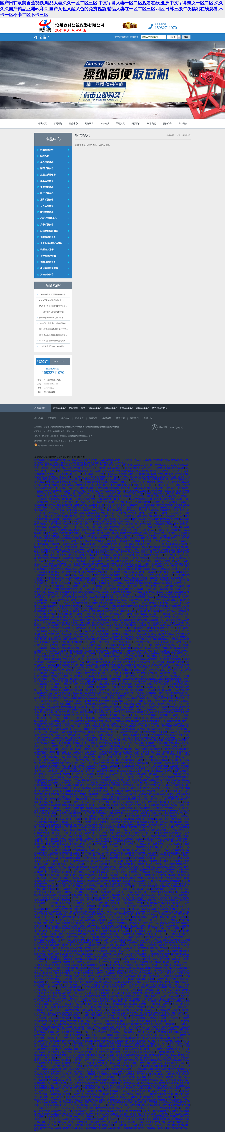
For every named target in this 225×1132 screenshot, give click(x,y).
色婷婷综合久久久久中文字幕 (151, 1122)
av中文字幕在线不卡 (118, 1004)
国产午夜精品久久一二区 (167, 1091)
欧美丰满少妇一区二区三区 (125, 743)
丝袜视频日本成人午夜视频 (61, 903)
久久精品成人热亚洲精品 (153, 1083)
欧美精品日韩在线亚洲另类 (116, 586)
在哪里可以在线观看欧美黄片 (109, 973)
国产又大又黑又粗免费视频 (101, 976)
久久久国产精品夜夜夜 (149, 976)
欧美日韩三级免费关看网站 (119, 695)
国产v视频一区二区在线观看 (80, 555)
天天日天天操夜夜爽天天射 (75, 1108)
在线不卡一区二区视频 (154, 533)
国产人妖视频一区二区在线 (81, 735)
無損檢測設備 (46, 150)
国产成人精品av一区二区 (56, 701)
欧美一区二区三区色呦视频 (59, 909)
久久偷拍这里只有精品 (170, 594)
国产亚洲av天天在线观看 (83, 1111)
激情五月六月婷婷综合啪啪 (85, 810)
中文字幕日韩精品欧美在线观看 (152, 987)
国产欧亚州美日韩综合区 (56, 1074)
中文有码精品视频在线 (48, 544)
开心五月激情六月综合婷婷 (175, 864)
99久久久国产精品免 (140, 723)
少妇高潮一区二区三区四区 (53, 468)
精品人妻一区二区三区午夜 (173, 631)
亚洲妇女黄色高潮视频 (81, 788)
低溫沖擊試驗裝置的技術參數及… (53, 317)
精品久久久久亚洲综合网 (123, 1122)
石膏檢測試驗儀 (48, 256)
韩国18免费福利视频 (108, 766)
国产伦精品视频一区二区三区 (117, 530)
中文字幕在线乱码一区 (150, 746)
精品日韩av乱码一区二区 (156, 687)
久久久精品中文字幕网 (69, 1024)
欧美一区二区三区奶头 (155, 465)
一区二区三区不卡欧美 (132, 656)
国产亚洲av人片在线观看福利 (48, 681)
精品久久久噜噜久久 (115, 1088)
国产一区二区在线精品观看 (173, 611)
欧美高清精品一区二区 (64, 886)
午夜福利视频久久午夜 (89, 942)
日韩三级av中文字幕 (83, 959)
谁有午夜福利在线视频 (48, 558)
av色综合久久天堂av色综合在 (94, 594)
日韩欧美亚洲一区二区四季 (164, 502)
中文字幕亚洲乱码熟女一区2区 (100, 945)
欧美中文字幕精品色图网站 (111, 510)
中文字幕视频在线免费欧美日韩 (68, 1021)
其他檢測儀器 (46, 274)
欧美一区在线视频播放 (116, 667)
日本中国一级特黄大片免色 (144, 914)
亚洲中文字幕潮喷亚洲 (169, 875)
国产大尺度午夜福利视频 (141, 923)
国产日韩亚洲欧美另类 (89, 569)
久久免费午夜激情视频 (120, 592)
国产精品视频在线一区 (128, 659)
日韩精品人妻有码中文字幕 (64, 1055)
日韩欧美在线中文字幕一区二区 (102, 732)
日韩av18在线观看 (80, 709)
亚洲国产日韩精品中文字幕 (109, 774)
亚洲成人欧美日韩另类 (151, 603)
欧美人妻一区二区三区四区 (139, 527)
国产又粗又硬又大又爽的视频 (71, 847)
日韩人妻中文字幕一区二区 (64, 600)
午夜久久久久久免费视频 (63, 740)
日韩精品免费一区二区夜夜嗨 (106, 726)
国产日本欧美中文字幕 (164, 900)
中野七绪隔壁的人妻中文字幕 (77, 639)
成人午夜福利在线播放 (106, 555)
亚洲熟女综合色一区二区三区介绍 (113, 914)
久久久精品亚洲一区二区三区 (164, 847)
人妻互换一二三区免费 (53, 704)
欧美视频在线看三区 (49, 642)
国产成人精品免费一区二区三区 (93, 592)
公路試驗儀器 (46, 206)
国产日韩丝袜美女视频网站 (150, 620)
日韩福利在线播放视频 (61, 1049)
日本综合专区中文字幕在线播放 (73, 934)
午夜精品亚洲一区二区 (99, 670)
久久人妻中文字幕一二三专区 (117, 519)
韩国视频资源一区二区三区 (164, 479)
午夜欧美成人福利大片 (116, 474)
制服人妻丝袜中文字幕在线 (145, 507)
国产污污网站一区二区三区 (101, 791)
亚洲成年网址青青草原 (89, 516)
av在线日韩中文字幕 (174, 1038)
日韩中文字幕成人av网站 (115, 1091)
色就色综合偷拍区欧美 (108, 771)
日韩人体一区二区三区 (131, 482)
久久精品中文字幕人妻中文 (85, 491)
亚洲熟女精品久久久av (139, 889)
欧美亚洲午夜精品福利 (149, 990)
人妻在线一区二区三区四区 (143, 909)
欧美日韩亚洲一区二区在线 (57, 491)
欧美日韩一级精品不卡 (57, 844)
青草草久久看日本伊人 (116, 505)
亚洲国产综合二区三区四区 (107, 959)
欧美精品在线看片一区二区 (145, 917)
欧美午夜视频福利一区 (45, 785)
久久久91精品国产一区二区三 (71, 614)
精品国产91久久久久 (48, 796)
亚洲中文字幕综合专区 (132, 959)
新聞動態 (57, 123)
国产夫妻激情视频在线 (84, 684)
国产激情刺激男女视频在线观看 (150, 679)
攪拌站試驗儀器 (160, 408)
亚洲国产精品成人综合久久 (122, 1080)
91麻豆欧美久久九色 (72, 535)
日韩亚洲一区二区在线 (59, 583)
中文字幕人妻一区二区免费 (64, 679)
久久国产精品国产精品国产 (61, 499)
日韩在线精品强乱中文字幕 (91, 827)
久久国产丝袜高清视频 (162, 474)
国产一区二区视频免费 (97, 620)
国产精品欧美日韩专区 (143, 597)
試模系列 (44, 156)
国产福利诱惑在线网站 (139, 628)
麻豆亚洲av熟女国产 (148, 471)
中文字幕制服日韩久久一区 (112, 802)
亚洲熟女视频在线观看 (69, 530)
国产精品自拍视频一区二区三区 (164, 1018)
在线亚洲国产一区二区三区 (76, 659)
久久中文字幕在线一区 (108, 502)
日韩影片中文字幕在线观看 (73, 558)
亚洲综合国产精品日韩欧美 (116, 634)
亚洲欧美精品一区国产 (80, 578)
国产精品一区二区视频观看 (91, 507)
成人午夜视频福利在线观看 (66, 878)
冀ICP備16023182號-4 (51, 436)
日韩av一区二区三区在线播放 (73, 488)
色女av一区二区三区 (172, 603)
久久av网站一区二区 (172, 1046)
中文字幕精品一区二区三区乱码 (91, 715)
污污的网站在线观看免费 (50, 1046)
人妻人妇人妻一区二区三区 (76, 1046)
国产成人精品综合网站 (82, 897)
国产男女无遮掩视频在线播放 (146, 516)
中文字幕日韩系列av (120, 1021)
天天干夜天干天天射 (163, 906)
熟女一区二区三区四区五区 (164, 726)
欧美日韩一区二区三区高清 (162, 491)
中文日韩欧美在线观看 (112, 580)
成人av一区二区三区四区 (163, 1071)
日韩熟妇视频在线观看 (168, 1010)
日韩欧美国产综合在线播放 (139, 906)
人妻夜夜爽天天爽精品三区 (70, 883)
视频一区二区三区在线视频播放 (49, 465)
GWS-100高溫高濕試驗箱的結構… (53, 294)
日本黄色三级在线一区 (70, 474)
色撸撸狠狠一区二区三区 (170, 984)
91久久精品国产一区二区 (126, 1125)
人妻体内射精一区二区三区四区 (147, 796)
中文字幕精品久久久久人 (83, 476)
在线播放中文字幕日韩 (159, 510)
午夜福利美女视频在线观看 (174, 535)
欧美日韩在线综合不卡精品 (53, 513)
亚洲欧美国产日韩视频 (68, 665)
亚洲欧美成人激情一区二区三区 (55, 810)
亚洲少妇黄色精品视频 (98, 940)
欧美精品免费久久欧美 (118, 479)
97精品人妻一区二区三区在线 (172, 1035)
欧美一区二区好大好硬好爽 (157, 521)
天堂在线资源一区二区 (53, 754)
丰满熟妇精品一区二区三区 (176, 780)
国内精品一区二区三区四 (113, 850)
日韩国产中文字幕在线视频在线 (80, 704)
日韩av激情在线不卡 (112, 1007)
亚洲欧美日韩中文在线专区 (114, 869)
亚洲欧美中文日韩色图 (48, 721)
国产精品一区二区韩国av (107, 650)
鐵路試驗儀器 (142, 408)
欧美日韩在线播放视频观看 (171, 586)
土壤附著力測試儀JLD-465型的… (52, 346)
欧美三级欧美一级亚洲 (76, 794)
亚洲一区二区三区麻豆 (164, 538)
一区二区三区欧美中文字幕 (108, 735)
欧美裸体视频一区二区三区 (141, 1032)
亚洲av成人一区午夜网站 (90, 634)
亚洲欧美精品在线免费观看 (59, 959)
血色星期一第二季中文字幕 (147, 608)
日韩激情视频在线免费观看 (157, 653)
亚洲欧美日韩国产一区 (76, 754)
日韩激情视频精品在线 (148, 631)
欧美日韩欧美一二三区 (107, 476)
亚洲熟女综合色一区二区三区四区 (117, 679)
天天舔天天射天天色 (65, 673)
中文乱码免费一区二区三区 (93, 1010)
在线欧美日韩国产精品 (61, 1052)
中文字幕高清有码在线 (175, 620)
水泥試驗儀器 (46, 187)
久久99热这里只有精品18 (50, 535)
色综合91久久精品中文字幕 (122, 594)
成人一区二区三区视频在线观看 (74, 746)
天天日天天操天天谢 (90, 777)
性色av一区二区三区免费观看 (112, 628)
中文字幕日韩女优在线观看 (98, 707)
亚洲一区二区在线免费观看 (150, 1038)
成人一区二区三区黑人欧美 (162, 580)
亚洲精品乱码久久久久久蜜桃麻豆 (122, 1063)
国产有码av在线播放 (133, 465)
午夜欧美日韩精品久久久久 (146, 642)
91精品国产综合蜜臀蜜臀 (83, 906)
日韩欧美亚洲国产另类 (118, 920)
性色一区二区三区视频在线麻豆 (136, 844)
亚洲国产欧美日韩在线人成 (64, 516)
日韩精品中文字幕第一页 (140, 552)
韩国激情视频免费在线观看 (89, 499)
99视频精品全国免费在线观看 (126, 718)
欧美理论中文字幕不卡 (72, 743)
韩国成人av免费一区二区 (121, 608)
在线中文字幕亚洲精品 (139, 474)
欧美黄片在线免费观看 (77, 465)
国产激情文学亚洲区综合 (125, 1128)
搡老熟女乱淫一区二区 (60, 563)
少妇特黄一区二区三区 (76, 670)
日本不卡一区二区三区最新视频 (171, 485)
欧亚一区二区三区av (54, 502)
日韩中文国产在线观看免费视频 (104, 488)
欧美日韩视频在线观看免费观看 (72, 799)
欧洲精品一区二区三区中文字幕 (89, 505)
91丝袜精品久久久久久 (59, 575)
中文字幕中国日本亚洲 (175, 878)
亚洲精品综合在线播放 (89, 698)
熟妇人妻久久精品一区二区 (164, 830)
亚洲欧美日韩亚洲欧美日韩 (134, 824)
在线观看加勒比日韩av (164, 1024)
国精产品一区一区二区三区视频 (98, 749)
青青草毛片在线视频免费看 (105, 482)
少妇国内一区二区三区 (167, 841)
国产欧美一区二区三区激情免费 (61, 552)
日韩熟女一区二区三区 (51, 524)
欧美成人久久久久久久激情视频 (118, 693)
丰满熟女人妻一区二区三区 (146, 670)
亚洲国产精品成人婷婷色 (167, 519)
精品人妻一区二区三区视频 (64, 597)
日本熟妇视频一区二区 (108, 533)
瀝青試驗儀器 (46, 199)
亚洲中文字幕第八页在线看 (175, 749)
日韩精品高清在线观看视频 (58, 709)
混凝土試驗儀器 (48, 175)
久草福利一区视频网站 (91, 1015)
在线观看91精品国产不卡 (161, 897)
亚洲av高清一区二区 (121, 917)
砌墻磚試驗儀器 (48, 262)
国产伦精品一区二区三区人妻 (121, 665)
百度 (83, 408)
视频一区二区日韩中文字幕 (96, 642)
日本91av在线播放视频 (98, 841)
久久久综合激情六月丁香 (130, 563)
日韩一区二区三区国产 (147, 883)
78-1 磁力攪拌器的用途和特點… (52, 312)
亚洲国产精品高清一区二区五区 (66, 729)
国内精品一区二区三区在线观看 (72, 1122)
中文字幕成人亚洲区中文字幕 (144, 617)
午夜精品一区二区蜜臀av (83, 774)
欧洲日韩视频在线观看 (70, 853)
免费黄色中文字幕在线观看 (142, 505)
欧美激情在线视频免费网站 (168, 833)
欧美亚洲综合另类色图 (84, 911)
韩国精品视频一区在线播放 (141, 819)
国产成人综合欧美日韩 (121, 998)
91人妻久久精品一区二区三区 (104, 1097)
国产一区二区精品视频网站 (101, 763)
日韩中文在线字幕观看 (68, 648)
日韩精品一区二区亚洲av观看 (142, 572)
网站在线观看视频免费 (141, 499)
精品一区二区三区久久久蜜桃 (94, 998)
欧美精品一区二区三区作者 (139, 549)
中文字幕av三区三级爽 (53, 726)
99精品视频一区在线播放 (90, 527)
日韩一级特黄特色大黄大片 (155, 1043)
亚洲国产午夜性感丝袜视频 (144, 586)
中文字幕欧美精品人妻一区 (147, 614)
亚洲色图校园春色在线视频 (55, 956)
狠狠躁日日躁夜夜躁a (122, 541)
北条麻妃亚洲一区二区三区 (59, 1116)
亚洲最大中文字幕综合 (70, 822)
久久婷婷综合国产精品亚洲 (156, 482)
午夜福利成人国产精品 (70, 606)
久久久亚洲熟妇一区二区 (119, 833)
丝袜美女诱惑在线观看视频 (47, 867)
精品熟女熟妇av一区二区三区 (149, 965)
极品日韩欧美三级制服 (95, 965)
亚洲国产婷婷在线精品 (119, 796)
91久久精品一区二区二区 (172, 737)
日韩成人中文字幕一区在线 (147, 541)
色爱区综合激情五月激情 (141, 827)
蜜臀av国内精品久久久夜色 (175, 648)
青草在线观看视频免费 (106, 1083)
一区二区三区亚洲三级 (83, 973)
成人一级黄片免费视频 (57, 533)
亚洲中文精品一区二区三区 (136, 676)
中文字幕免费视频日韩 (68, 1015)
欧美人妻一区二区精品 (132, 488)
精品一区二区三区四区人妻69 (132, 1001)
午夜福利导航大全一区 (137, 1094)
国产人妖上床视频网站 (91, 1007)
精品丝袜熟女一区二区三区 (155, 791)
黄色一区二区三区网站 (129, 555)
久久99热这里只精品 (61, 586)
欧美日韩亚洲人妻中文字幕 (95, 1085)
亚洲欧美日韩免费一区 (163, 561)
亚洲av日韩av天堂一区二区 (114, 777)
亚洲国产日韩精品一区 (66, 892)
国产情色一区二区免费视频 (112, 836)
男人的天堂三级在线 (152, 476)
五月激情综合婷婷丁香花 (104, 611)
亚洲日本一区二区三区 (169, 1021)
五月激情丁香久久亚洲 (118, 538)
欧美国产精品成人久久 (179, 937)
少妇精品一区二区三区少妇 (59, 561)
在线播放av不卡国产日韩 (71, 796)
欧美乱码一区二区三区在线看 (90, 923)
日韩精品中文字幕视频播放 (95, 822)
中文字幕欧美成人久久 (121, 485)
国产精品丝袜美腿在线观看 (64, 572)
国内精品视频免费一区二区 (62, 914)
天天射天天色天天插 (159, 735)
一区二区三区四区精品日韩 (70, 1057)
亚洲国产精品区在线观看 (60, 872)
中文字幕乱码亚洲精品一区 (169, 600)
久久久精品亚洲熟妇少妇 (122, 841)
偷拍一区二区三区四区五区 (139, 850)
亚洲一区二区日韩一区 (143, 519)
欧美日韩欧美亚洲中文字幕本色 (53, 788)
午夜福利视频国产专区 (130, 766)
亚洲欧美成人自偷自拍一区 (91, 1055)
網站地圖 (73, 408)
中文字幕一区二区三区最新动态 (168, 850)
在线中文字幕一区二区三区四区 (133, 645)
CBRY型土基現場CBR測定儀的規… (53, 323)
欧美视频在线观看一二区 (163, 628)
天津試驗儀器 (110, 408)
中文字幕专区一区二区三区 (69, 541)
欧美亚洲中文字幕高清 (71, 642)
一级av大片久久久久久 (109, 824)
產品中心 (73, 123)
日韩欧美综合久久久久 (76, 791)
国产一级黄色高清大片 (98, 614)
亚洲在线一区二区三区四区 (93, 538)
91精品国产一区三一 (115, 816)
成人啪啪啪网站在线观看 (63, 805)
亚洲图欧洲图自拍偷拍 (109, 1099)
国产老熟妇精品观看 (68, 942)
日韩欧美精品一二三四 (132, 903)
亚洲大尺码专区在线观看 (165, 549)
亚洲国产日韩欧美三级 (68, 917)
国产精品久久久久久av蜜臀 (89, 519)
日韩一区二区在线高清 (130, 476)
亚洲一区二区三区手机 (143, 886)
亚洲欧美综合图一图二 (143, 833)
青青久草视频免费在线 (176, 544)
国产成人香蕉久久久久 (174, 940)
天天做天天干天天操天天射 (68, 1012)
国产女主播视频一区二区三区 (132, 524)
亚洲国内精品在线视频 (66, 928)
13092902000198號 (55, 445)
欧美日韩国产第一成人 (109, 760)
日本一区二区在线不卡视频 (47, 718)
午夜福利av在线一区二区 (121, 614)
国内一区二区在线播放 (84, 1049)
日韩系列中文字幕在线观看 (108, 496)
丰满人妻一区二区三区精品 (84, 766)
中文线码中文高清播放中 (65, 589)
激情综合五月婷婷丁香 (61, 676)
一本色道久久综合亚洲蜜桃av (121, 883)
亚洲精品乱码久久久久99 (155, 732)
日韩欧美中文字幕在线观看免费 (79, 681)
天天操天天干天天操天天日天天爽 (64, 631)
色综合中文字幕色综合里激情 (76, 611)
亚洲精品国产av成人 (179, 754)
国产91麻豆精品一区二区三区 (85, 850)
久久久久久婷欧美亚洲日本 (112, 895)
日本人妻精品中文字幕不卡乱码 (116, 569)
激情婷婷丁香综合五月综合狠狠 (158, 1097)
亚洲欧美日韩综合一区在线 (142, 690)
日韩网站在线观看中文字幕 (61, 830)
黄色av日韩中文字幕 (86, 914)
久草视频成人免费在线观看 (126, 721)
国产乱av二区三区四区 (111, 1071)
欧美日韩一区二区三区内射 (114, 889)
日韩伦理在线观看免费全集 (167, 881)
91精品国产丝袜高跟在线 (135, 774)
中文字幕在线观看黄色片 (169, 853)
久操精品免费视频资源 (55, 841)
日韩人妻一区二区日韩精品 (134, 1018)
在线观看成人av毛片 (119, 822)
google (179, 427)
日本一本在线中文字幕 (91, 1091)
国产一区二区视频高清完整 (61, 923)
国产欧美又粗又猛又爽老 (86, 824)
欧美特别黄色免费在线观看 (82, 1114)
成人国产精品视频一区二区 (103, 709)
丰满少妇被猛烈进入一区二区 (110, 906)
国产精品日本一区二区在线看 (88, 561)
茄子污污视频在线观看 (110, 1077)
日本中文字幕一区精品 (134, 698)
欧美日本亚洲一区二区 (128, 709)
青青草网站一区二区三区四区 (90, 805)
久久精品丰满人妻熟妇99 (149, 813)
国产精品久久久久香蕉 (64, 931)
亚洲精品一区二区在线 (84, 653)
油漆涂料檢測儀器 (49, 231)
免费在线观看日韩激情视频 (162, 578)
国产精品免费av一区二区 (142, 928)
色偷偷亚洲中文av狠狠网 (88, 673)
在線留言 (182, 123)
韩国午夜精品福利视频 (95, 920)
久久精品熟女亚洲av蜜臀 (54, 625)
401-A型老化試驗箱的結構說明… (52, 300)
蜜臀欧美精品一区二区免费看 (149, 740)
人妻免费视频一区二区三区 (142, 600)
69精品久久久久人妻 (147, 1035)
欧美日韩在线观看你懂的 (141, 872)
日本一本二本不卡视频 (161, 667)
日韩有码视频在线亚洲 (111, 881)
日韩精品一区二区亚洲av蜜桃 (127, 707)
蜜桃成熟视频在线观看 (171, 822)
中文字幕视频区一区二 (112, 493)
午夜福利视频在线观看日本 (156, 563)
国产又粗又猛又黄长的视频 (47, 940)
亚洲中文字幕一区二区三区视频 (159, 839)
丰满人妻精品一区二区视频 (64, 510)
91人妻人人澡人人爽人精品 (118, 507)
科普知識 (104, 123)
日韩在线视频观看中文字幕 (130, 583)
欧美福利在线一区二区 (151, 1046)
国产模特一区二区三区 (51, 1128)
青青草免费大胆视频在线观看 (137, 900)
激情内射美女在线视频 (164, 695)
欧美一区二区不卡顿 (168, 895)
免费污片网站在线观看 (137, 491)
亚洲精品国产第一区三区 (100, 721)
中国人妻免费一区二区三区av (115, 723)
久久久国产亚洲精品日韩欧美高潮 (83, 513)
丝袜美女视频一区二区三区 (143, 1010)
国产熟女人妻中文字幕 (80, 482)
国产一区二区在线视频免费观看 (72, 603)
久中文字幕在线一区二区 (63, 836)
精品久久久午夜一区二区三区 (83, 656)
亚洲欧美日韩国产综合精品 (157, 488)
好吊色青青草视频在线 (141, 858)
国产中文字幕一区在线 (87, 760)
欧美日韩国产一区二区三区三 (69, 945)
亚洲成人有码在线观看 (102, 746)
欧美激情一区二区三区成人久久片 (105, 465)
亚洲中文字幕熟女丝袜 (53, 485)
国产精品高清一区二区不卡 (81, 496)
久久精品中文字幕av (112, 900)
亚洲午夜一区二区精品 (61, 1071)
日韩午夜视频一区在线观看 (133, 650)
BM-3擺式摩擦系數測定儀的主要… (53, 329)
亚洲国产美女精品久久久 (174, 743)
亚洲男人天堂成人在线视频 (143, 715)
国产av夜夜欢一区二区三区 (77, 547)
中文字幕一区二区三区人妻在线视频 (68, 1035)
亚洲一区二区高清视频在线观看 (50, 757)
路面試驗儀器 (46, 168)
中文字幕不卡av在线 (106, 583)
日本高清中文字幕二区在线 (116, 737)
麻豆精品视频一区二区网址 (83, 771)
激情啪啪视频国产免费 (105, 897)
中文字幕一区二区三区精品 (141, 513)
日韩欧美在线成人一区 (82, 521)
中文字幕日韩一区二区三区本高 (155, 709)
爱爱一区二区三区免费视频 (59, 505)
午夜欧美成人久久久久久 (129, 867)
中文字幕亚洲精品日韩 (168, 572)
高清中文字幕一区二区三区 (116, 499)
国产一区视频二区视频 (68, 889)
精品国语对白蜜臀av (172, 659)
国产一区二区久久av (153, 799)
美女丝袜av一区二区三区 (96, 796)
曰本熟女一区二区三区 (87, 962)
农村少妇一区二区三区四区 (132, 757)
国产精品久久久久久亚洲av (150, 665)
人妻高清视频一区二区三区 (103, 659)
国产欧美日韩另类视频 (123, 785)
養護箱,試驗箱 (47, 249)
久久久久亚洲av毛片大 (119, 864)
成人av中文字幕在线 (62, 695)
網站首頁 (42, 123)
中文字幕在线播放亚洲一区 (141, 1091)
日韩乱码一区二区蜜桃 (167, 530)
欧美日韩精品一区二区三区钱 (92, 833)
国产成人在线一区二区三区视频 (116, 516)
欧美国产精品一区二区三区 (80, 549)
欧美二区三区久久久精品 (79, 566)
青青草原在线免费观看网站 (80, 951)
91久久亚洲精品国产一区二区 (113, 875)
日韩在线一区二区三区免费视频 (87, 586)
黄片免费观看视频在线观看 (64, 569)
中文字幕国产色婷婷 (174, 1012)
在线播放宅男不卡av (69, 594)
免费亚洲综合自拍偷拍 (171, 507)
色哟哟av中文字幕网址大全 (130, 521)
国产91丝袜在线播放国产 (65, 493)
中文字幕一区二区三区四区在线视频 (131, 847)
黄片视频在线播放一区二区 (136, 1071)
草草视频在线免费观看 (57, 482)
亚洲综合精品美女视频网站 (128, 1043)
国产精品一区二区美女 (118, 1105)
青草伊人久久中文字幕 (176, 729)
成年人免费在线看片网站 (167, 496)
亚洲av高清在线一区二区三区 (106, 578)
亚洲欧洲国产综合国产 (45, 752)
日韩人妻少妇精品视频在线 (95, 631)
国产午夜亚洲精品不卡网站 (130, 799)
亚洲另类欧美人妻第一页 (46, 474)
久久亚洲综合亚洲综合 (83, 563)
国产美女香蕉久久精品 (101, 1102)
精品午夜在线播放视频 (143, 673)
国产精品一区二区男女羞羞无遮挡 (156, 1057)
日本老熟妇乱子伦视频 (144, 1085)
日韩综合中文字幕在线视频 (102, 799)
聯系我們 (151, 123)
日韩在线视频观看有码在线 (137, 566)
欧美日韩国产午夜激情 (49, 965)
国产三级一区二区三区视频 (68, 855)
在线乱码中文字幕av (169, 1108)
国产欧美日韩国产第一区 (104, 524)
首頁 (178, 135)
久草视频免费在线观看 (76, 485)
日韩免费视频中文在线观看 (122, 878)
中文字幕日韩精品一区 (118, 715)
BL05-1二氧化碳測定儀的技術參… (53, 335)
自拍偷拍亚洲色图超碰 (58, 771)
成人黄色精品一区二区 (141, 920)
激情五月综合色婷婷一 (177, 679)
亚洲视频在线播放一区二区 (135, 547)
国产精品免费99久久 (176, 606)
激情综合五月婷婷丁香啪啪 (160, 712)
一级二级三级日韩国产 (178, 1007)
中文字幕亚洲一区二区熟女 (166, 931)
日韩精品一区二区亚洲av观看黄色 (50, 496)
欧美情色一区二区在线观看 (135, 558)
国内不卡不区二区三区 (178, 493)
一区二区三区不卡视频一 (133, 575)
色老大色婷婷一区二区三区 (80, 1029)
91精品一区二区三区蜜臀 (69, 819)
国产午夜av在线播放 (150, 721)
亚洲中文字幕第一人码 (150, 743)
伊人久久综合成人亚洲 (164, 827)
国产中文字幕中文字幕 (134, 1114)
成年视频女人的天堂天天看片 (108, 712)
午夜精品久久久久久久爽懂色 (65, 808)
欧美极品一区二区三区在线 (71, 864)
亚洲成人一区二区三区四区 (84, 802)
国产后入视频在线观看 (116, 572)
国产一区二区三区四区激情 (168, 513)
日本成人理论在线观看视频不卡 (154, 636)
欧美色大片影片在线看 (179, 782)
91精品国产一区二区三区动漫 (174, 471)
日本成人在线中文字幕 (68, 785)
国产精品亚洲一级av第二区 (132, 684)
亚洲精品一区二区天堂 (91, 1024)
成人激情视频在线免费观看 (91, 572)
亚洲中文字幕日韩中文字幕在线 (125, 1027)
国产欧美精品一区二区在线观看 (119, 544)
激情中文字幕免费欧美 (175, 665)
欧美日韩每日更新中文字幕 (66, 538)
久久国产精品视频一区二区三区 (107, 566)
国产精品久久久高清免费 (54, 555)
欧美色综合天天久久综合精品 (149, 808)
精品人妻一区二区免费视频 (152, 606)
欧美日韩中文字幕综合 (99, 485)
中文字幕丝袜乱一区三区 (52, 970)
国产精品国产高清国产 (57, 925)
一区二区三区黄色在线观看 (75, 867)
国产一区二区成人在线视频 (164, 676)
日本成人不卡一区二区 (96, 1069)
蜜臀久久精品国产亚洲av (151, 1063)
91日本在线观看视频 (79, 861)
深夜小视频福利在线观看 (136, 580)
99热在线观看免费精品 (105, 521)
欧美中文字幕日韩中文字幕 (55, 1099)
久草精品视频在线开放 (151, 659)
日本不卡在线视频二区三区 (109, 653)
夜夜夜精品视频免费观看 (156, 760)
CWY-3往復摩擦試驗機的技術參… (53, 306)
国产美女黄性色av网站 (139, 993)
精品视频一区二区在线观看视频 (171, 1085)
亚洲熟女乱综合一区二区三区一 (139, 468)
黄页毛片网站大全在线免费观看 (132, 897)
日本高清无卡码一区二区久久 (77, 524)
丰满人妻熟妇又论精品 (94, 690)
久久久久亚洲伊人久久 (164, 499)
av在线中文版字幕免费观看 (68, 608)
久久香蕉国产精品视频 (130, 704)
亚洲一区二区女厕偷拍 (48, 690)
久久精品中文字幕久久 (70, 1038)
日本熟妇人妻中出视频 (128, 780)
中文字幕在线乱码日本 (162, 771)
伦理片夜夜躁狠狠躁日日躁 (160, 524)
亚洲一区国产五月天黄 (179, 810)
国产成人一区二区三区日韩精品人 (119, 982)
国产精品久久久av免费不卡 (168, 928)
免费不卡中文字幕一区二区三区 (139, 1049)
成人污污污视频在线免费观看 (174, 1080)
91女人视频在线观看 (49, 707)
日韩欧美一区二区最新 (166, 979)
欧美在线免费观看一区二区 (53, 566)
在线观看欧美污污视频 (132, 760)
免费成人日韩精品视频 (91, 693)
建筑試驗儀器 (46, 193)
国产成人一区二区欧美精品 (166, 527)
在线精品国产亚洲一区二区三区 (109, 549)
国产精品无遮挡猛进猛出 (79, 625)
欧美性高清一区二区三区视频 (130, 782)
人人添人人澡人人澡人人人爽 (69, 920)
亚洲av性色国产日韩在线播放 (143, 875)
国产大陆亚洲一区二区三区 (160, 575)
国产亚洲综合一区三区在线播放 (139, 973)
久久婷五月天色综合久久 (157, 945)
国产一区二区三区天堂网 (90, 589)
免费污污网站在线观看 (131, 533)
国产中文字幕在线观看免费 (125, 471)
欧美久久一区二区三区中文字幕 (137, 881)
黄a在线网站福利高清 (168, 909)
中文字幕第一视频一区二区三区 (89, 695)
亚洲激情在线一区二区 (84, 872)
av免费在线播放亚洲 (171, 746)
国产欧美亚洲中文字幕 (174, 476)
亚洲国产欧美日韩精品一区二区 (55, 766)
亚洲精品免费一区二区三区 (93, 665)
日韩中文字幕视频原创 (121, 642)
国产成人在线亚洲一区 (137, 510)
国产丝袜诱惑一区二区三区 (53, 735)
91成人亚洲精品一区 (66, 881)
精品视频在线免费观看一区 (102, 867)
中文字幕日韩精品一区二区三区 (166, 1041)
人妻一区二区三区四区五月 (100, 847)
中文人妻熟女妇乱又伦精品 (160, 698)
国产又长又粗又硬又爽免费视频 (75, 948)
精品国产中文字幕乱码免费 (75, 636)
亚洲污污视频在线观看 (124, 934)
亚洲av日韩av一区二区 (155, 656)
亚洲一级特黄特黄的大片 (60, 780)
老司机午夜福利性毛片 (74, 1128)
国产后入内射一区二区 (71, 749)
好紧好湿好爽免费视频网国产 (149, 693)
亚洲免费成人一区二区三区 (82, 533)
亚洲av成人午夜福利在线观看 (97, 541)
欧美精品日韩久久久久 (152, 555)
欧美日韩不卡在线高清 (82, 1018)
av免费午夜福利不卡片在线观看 (102, 645)
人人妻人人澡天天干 (142, 695)
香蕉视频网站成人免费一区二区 (135, 771)
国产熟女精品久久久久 (64, 519)
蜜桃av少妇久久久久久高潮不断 (88, 667)
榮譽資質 (120, 123)
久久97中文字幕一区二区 (125, 990)
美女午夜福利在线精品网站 (161, 650)
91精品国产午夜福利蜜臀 (119, 648)
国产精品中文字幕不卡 (121, 670)
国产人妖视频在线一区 (109, 903)
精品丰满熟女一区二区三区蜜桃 (146, 864)
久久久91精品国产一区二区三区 (171, 925)
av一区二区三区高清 (83, 780)
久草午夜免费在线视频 (101, 934)
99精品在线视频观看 (160, 547)
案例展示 (89, 123)
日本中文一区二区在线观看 (123, 631)
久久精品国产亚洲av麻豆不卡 (113, 993)
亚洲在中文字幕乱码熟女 (94, 479)
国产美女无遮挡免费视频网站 (170, 468)
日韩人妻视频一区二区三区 (103, 861)
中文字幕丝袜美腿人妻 (70, 479)
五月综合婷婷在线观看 (160, 763)
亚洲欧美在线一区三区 (87, 836)
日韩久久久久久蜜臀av (110, 810)
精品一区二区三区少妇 (172, 670)
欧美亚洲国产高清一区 (64, 1041)
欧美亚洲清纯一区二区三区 (174, 642)
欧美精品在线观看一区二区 (112, 491)
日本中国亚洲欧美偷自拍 (155, 1066)
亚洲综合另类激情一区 (106, 563)
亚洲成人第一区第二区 (111, 676)
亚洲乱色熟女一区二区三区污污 (80, 502)
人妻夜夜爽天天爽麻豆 (117, 923)
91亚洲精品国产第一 (138, 1004)
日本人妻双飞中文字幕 (80, 1119)
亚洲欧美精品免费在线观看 (122, 620)
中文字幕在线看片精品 (59, 1060)
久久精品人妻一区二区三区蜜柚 (55, 802)
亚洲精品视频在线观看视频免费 (95, 808)
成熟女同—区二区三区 (144, 485)
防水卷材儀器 (46, 212)
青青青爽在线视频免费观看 (142, 1052)
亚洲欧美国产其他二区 (61, 911)
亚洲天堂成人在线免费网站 (47, 782)
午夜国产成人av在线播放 (63, 628)
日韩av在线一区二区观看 (131, 1119)
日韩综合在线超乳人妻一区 (59, 653)
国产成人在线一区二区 (48, 948)
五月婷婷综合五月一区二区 (118, 886)
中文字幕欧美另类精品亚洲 (145, 855)
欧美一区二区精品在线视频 (91, 816)
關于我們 (136, 123)
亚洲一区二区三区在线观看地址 (100, 1057)
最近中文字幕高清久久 (156, 937)
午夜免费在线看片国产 (53, 670)
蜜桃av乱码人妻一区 (127, 948)
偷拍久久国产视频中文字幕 (91, 552)
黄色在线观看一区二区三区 (112, 768)
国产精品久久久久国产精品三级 (166, 645)
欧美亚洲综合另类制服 (80, 701)
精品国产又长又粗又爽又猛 (168, 819)
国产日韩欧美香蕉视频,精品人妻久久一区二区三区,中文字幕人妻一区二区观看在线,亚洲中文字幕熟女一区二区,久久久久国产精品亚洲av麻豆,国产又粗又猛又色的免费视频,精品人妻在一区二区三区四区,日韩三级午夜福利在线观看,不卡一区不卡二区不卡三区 (111, 8)
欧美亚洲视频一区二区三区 (95, 608)
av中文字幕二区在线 (88, 510)
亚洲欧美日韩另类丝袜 (71, 544)
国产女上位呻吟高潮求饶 (134, 681)
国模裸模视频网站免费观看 (128, 791)
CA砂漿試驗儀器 (48, 218)
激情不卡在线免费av (133, 653)
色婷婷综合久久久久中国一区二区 (104, 558)
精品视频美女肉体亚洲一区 (96, 535)
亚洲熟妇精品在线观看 (126, 976)
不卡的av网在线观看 (47, 864)
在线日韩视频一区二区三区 (111, 892)
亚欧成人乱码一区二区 (173, 516)
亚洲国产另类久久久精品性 (123, 987)
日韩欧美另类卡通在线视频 (109, 468)
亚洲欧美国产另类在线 (117, 690)
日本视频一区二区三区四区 (155, 867)
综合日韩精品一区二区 (57, 578)
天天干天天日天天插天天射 (169, 505)
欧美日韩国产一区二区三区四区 (173, 715)
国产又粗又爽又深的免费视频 (170, 662)
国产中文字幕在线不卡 (74, 1069)
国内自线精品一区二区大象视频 (118, 589)
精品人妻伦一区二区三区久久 (56, 476)
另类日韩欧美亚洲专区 (59, 521)
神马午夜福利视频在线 (59, 850)
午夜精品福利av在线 (101, 984)
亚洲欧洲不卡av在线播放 (176, 740)
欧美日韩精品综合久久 (162, 723)
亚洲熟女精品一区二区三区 (72, 645)
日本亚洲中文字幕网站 (157, 1114)
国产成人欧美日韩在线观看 (108, 681)
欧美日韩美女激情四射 (59, 687)
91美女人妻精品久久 (104, 1116)
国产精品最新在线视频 (134, 1007)
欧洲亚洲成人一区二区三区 (157, 959)
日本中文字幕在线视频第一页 (115, 909)
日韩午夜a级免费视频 (170, 721)
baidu (172, 427)
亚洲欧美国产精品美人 (105, 1041)
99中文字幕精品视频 (97, 662)
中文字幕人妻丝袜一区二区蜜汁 (112, 872)
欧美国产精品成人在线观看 (130, 861)
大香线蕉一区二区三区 (89, 679)
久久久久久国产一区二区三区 (150, 544)
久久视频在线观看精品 (164, 552)
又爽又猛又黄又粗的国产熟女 (96, 606)
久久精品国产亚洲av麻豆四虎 (101, 782)
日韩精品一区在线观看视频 (91, 597)
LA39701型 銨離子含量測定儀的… (53, 341)
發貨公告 (167, 123)
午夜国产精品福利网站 (166, 597)
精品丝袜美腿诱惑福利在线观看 (153, 948)
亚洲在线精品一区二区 (137, 1055)
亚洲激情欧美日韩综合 (107, 684)
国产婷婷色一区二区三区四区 (163, 774)
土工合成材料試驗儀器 (51, 243)
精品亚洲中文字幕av (115, 1055)
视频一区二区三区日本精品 (132, 701)
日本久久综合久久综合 (93, 474)
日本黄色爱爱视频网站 (158, 1116)
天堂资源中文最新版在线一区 (144, 822)
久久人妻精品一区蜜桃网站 (136, 954)
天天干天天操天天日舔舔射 (55, 1119)
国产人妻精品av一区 (138, 805)
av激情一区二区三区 (140, 479)
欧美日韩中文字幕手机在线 (145, 569)
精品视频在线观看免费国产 (157, 861)
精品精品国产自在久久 (103, 625)
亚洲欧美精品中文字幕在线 (57, 774)
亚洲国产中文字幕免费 (89, 493)
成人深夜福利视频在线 (160, 639)
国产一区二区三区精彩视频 (160, 1077)
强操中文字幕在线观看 (91, 530)
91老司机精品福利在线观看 (81, 1083)
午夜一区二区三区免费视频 (114, 513)
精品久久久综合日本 (93, 544)
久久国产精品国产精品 (100, 718)
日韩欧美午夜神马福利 (66, 768)
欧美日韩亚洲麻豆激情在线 (98, 1128)
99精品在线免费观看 (104, 1043)
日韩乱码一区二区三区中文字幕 (118, 740)
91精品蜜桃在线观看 (174, 693)
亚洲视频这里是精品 (126, 611)
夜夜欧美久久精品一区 (134, 911)
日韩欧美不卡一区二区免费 (128, 788)
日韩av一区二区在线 (87, 892)
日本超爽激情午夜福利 (119, 662)
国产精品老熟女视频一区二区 (154, 754)
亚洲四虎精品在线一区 (114, 527)
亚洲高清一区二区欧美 (137, 639)
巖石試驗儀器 (46, 162)
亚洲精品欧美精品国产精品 (112, 1094)
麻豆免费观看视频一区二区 (162, 558)
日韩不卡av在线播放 (62, 667)
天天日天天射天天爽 (133, 493)
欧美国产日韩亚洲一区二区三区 (128, 968)
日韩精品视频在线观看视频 (127, 752)
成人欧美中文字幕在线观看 (64, 507)
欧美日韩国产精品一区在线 (125, 636)
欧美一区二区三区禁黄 (66, 833)
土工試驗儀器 (46, 181)
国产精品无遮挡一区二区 (72, 707)
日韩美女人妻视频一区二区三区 (106, 547)
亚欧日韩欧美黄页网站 (107, 1074)
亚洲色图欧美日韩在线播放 (107, 575)
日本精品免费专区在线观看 (161, 892)
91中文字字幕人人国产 (173, 813)
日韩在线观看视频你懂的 (161, 1094)
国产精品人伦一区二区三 (126, 746)
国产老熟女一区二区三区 (172, 617)
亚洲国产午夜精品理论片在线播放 (108, 639)
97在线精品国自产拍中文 (152, 729)
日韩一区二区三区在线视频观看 (80, 970)
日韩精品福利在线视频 (163, 777)
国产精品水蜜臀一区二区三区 (163, 1055)
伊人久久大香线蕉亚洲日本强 (145, 737)
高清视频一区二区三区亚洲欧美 (138, 496)
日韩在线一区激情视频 (148, 611)
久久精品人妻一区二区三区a (151, 794)
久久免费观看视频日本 (121, 535)
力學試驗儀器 (46, 224)
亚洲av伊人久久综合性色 (83, 583)
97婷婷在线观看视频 (88, 875)
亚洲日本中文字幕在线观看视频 (72, 471)
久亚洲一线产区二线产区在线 (60, 580)
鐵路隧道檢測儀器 (49, 268)
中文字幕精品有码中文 (167, 869)
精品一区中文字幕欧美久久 (139, 970)
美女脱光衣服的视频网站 (88, 580)
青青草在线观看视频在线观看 (158, 583)
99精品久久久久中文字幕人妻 (85, 869)
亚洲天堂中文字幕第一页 (86, 1052)
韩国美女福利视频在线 (55, 549)
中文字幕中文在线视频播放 (105, 701)
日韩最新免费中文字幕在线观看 (98, 729)
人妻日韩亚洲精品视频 (117, 827)
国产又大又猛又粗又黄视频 (156, 788)
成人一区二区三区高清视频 (134, 578)
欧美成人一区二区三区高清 (55, 861)
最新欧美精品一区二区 (125, 1035)
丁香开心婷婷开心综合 (155, 493)
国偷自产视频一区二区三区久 (81, 468)
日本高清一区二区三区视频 (160, 911)
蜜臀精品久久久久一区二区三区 (59, 760)
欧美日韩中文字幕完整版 (90, 617)
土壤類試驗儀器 (48, 237)
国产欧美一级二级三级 (89, 723)
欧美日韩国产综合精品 (100, 471)
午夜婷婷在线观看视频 (141, 1015)
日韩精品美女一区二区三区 (105, 1119)
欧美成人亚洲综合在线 (96, 1004)
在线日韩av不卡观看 (179, 766)
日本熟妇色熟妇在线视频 (133, 622)
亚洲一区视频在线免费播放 (73, 721)
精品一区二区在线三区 (82, 575)
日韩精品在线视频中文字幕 (139, 942)
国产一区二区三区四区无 (58, 900)
